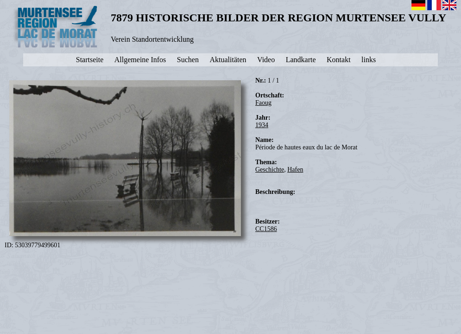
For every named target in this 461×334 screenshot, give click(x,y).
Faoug (263, 102)
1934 (261, 125)
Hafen (295, 169)
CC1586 (266, 228)
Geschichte (269, 169)
